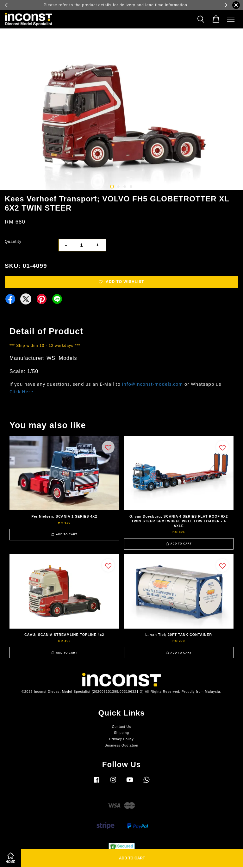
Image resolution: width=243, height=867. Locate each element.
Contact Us (121, 727)
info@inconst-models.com (152, 384)
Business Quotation (121, 745)
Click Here (21, 392)
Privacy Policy (121, 739)
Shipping (121, 733)
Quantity (13, 241)
